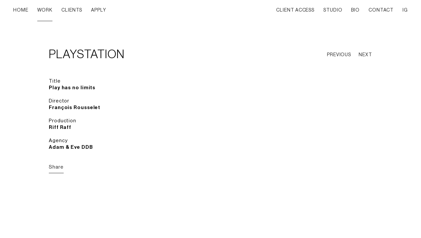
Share (56, 167)
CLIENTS (71, 10)
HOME (20, 10)
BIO (355, 10)
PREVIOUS (339, 55)
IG (405, 10)
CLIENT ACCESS (295, 10)
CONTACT (381, 10)
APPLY (98, 10)
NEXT (365, 55)
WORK (45, 10)
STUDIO (332, 10)
